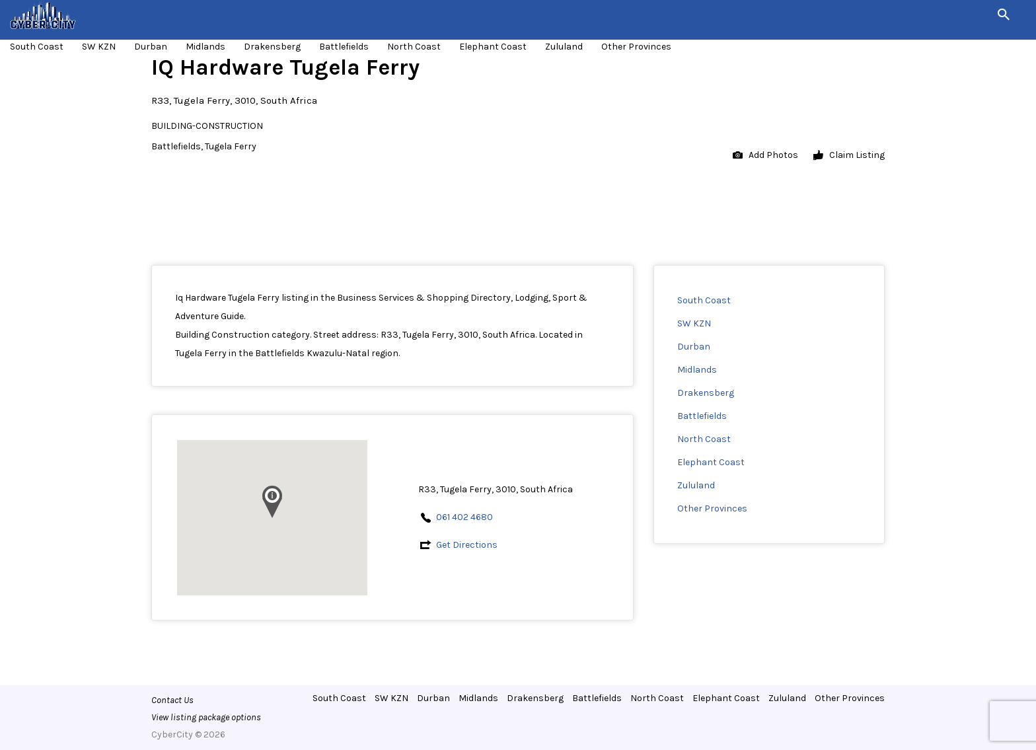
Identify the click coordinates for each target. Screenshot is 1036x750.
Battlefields (344, 46)
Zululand (564, 46)
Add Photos (765, 155)
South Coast (36, 46)
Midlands (205, 46)
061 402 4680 (464, 517)
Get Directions (467, 544)
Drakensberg (272, 46)
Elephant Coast (493, 46)
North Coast (414, 46)
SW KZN (99, 46)
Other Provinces (636, 46)
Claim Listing (849, 155)
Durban (150, 46)
